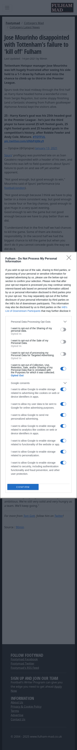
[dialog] (38, 375)
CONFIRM (23, 487)
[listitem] (38, 322)
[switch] (63, 329)
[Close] (70, 258)
